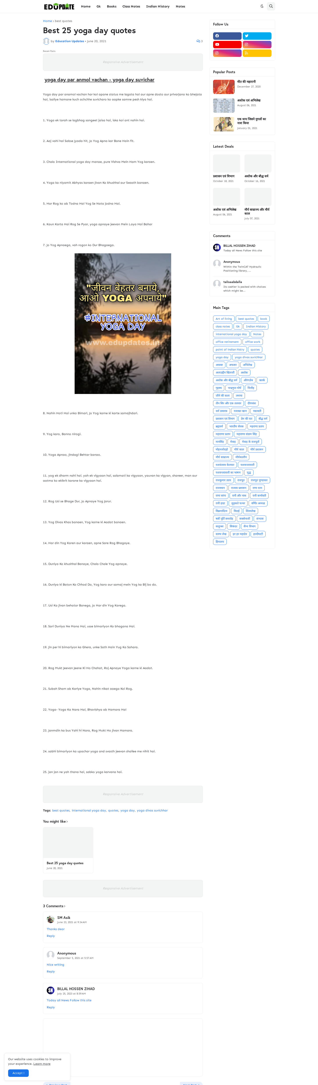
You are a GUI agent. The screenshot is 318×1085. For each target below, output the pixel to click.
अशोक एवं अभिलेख (248, 100)
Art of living (224, 318)
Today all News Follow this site (69, 1000)
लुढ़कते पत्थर (238, 503)
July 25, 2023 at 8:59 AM (71, 993)
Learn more (41, 1064)
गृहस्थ (219, 388)
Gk (238, 326)
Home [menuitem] (85, 6)
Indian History (256, 326)
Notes (257, 334)
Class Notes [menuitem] (131, 6)
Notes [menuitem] (180, 6)
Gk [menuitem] (99, 6)
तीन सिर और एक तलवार (228, 403)
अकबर (219, 365)
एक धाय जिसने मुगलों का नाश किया (251, 121)
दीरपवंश (252, 403)
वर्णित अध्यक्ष (258, 503)
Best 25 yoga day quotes (65, 863)
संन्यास (260, 518)
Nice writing (55, 965)
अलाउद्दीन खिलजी (225, 372)
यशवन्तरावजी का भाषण (228, 472)
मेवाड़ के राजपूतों (250, 441)
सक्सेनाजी (244, 518)
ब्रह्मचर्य (219, 426)
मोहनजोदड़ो (222, 449)
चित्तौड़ (251, 388)
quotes (113, 810)
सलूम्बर (219, 526)
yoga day (127, 810)
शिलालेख (250, 511)
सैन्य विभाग (249, 526)
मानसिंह (220, 441)
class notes (223, 326)
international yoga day (89, 810)
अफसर (233, 365)
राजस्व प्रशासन (238, 488)
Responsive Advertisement (123, 62)
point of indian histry (230, 349)
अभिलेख (247, 365)
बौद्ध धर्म (263, 418)
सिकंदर (233, 526)
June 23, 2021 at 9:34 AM (72, 922)
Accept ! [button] (18, 1073)
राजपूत (240, 480)
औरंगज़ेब (248, 380)
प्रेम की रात (246, 418)
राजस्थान (220, 488)
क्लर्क (262, 380)
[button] (262, 6)
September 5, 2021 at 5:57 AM (75, 958)
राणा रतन (257, 488)
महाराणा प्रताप (223, 434)
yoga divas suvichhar (152, 810)
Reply (51, 936)
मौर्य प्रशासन (256, 449)
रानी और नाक (239, 495)
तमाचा (239, 395)
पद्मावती (257, 411)
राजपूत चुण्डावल (259, 480)
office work (252, 341)
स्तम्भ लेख (221, 534)
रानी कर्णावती (259, 495)
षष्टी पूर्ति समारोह (224, 518)
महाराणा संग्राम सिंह (247, 434)
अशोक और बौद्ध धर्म (256, 176)
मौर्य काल (239, 449)
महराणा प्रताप (257, 426)
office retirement (227, 341)
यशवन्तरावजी (247, 464)
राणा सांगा (221, 495)
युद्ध (249, 472)
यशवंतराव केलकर (225, 464)
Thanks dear (56, 929)
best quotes (63, 21)
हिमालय (220, 541)
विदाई (236, 511)
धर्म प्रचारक (221, 411)
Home (47, 21)
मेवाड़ (233, 441)
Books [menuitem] (111, 6)
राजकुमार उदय (223, 480)
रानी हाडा (220, 503)
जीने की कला (223, 395)
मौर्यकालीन (241, 457)
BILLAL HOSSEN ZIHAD (76, 988)
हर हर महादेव (240, 534)
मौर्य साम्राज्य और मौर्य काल (256, 212)
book (263, 318)
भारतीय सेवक (236, 426)
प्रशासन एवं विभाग (223, 176)
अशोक (244, 372)
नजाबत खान (240, 411)
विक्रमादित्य (221, 511)
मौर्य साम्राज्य (222, 457)
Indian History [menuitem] (158, 6)
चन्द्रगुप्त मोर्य (234, 388)
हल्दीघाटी (258, 534)
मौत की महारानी (246, 82)
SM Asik (63, 917)
